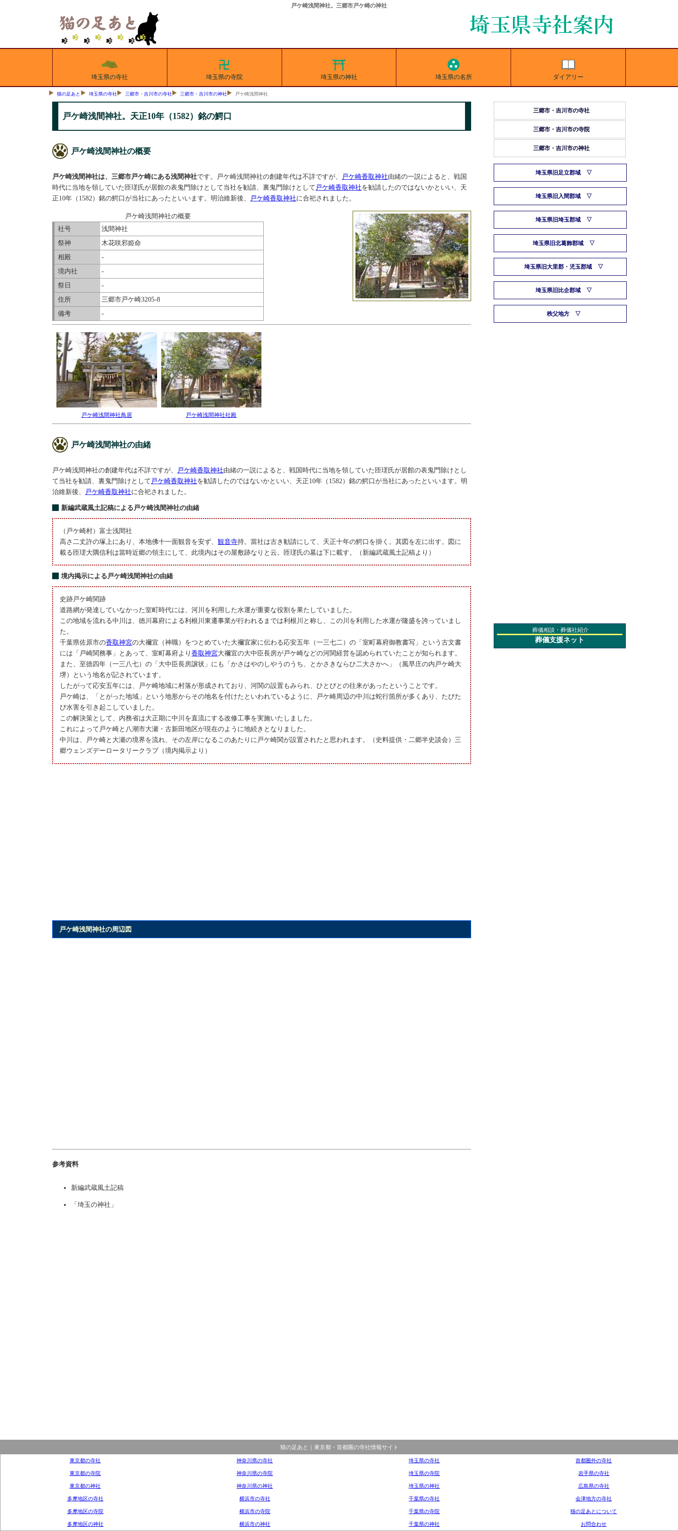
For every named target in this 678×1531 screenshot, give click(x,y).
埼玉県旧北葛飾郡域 (558, 243)
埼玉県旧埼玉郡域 (558, 219)
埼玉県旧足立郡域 (558, 172)
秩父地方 (558, 314)
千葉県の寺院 (424, 1511)
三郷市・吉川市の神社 (203, 93)
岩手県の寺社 (593, 1473)
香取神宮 (119, 642)
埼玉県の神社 (339, 67)
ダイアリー (568, 67)
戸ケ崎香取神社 (365, 176)
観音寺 (227, 541)
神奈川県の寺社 (255, 1460)
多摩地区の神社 (85, 1524)
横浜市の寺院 (254, 1511)
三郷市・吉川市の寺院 (561, 129)
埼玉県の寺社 (109, 67)
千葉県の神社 (424, 1524)
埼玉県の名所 (453, 67)
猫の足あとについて (593, 1511)
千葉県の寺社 (424, 1498)
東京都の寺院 (85, 1473)
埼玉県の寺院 (224, 67)
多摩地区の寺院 (85, 1511)
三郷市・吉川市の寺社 (148, 93)
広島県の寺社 (593, 1486)
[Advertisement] (261, 847)
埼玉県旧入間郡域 (558, 196)
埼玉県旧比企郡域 (558, 290)
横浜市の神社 (254, 1524)
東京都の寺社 (85, 1460)
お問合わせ (594, 1524)
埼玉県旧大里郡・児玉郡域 (558, 266)
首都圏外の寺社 (594, 1460)
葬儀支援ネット (559, 640)
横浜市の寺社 (254, 1498)
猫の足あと (68, 93)
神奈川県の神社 (255, 1486)
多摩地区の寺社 (85, 1498)
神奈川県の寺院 (255, 1473)
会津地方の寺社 (594, 1498)
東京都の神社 (85, 1486)
